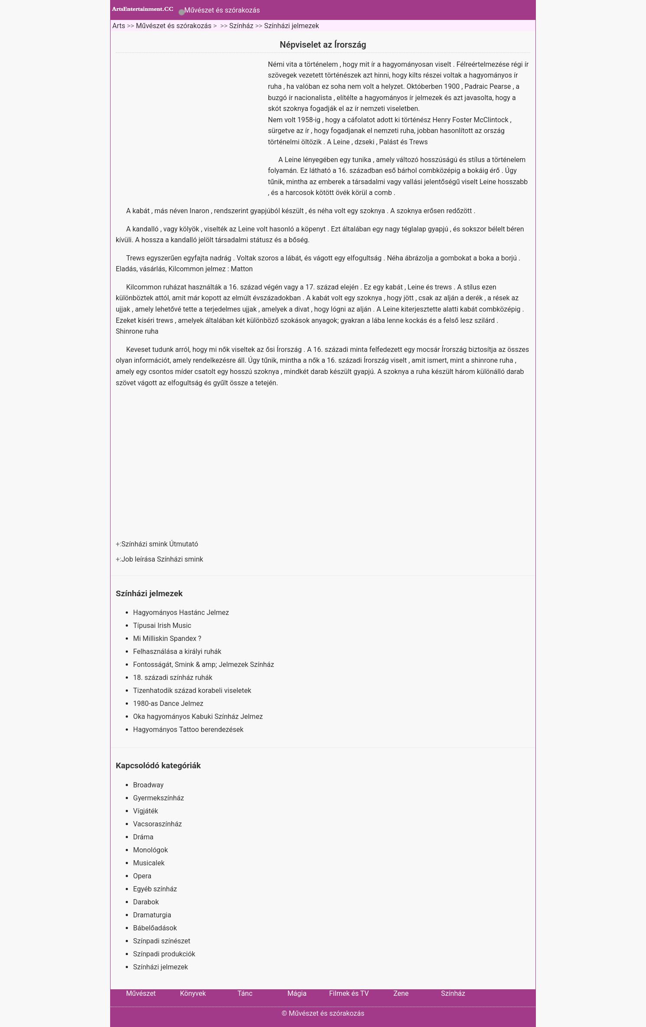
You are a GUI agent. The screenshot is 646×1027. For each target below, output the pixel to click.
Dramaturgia (152, 915)
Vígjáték (145, 811)
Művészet (141, 993)
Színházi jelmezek (291, 26)
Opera (142, 876)
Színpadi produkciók (164, 954)
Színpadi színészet (161, 941)
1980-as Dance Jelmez (169, 703)
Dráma (143, 837)
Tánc (245, 993)
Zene (400, 993)
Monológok (150, 850)
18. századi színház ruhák (173, 677)
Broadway (148, 785)
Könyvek (193, 993)
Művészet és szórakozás (222, 10)
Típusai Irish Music (163, 625)
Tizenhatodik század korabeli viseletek (193, 690)
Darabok (146, 902)
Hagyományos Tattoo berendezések (189, 729)
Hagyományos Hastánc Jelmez (182, 612)
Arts (118, 26)
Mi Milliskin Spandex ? (168, 638)
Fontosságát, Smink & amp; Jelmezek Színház (204, 664)
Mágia (297, 993)
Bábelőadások (155, 928)
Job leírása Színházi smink (163, 559)
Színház (241, 26)
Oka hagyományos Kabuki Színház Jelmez (198, 716)
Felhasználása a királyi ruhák (178, 651)
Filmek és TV (349, 993)
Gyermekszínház (158, 798)
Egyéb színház (155, 889)
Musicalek (149, 863)
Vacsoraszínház (157, 824)
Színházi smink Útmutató (160, 544)
